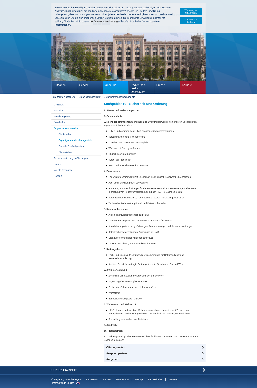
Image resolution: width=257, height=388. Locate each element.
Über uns (110, 85)
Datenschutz (122, 379)
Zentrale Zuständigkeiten (71, 146)
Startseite (58, 97)
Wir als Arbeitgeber (63, 170)
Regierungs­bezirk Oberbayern (138, 88)
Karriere (187, 85)
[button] (155, 347)
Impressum (92, 379)
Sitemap (138, 379)
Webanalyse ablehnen (190, 20)
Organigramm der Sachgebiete (119, 97)
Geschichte (59, 122)
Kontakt (58, 176)
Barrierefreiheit (155, 379)
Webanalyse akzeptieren (190, 11)
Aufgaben (60, 85)
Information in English (63, 383)
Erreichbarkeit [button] (63, 370)
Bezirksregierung (62, 116)
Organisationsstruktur (89, 97)
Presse (160, 85)
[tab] (155, 359)
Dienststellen (65, 152)
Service (84, 85)
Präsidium (59, 110)
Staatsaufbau (65, 134)
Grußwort (58, 104)
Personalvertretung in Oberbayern (71, 158)
